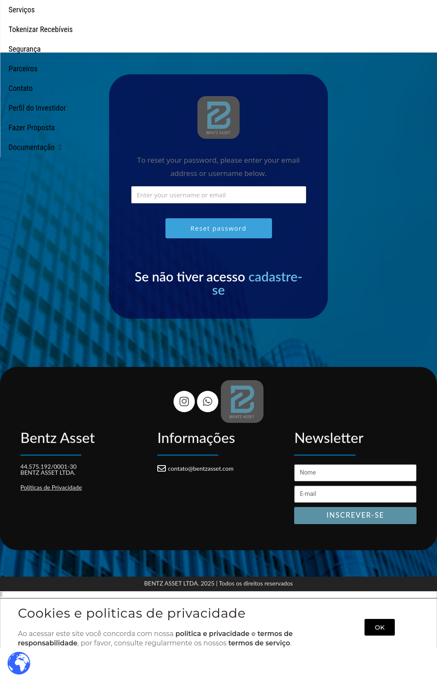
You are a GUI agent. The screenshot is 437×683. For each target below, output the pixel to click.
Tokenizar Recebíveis (92, 22)
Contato (265, 22)
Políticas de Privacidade (51, 486)
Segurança (163, 22)
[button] (218, 595)
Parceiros (215, 22)
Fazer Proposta (402, 22)
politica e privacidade (212, 634)
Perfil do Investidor (328, 22)
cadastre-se (257, 283)
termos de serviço (260, 643)
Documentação (218, 43)
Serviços (24, 22)
